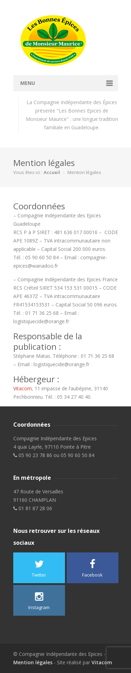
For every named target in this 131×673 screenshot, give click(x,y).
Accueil (52, 172)
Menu (27, 83)
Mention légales (32, 662)
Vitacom (22, 388)
